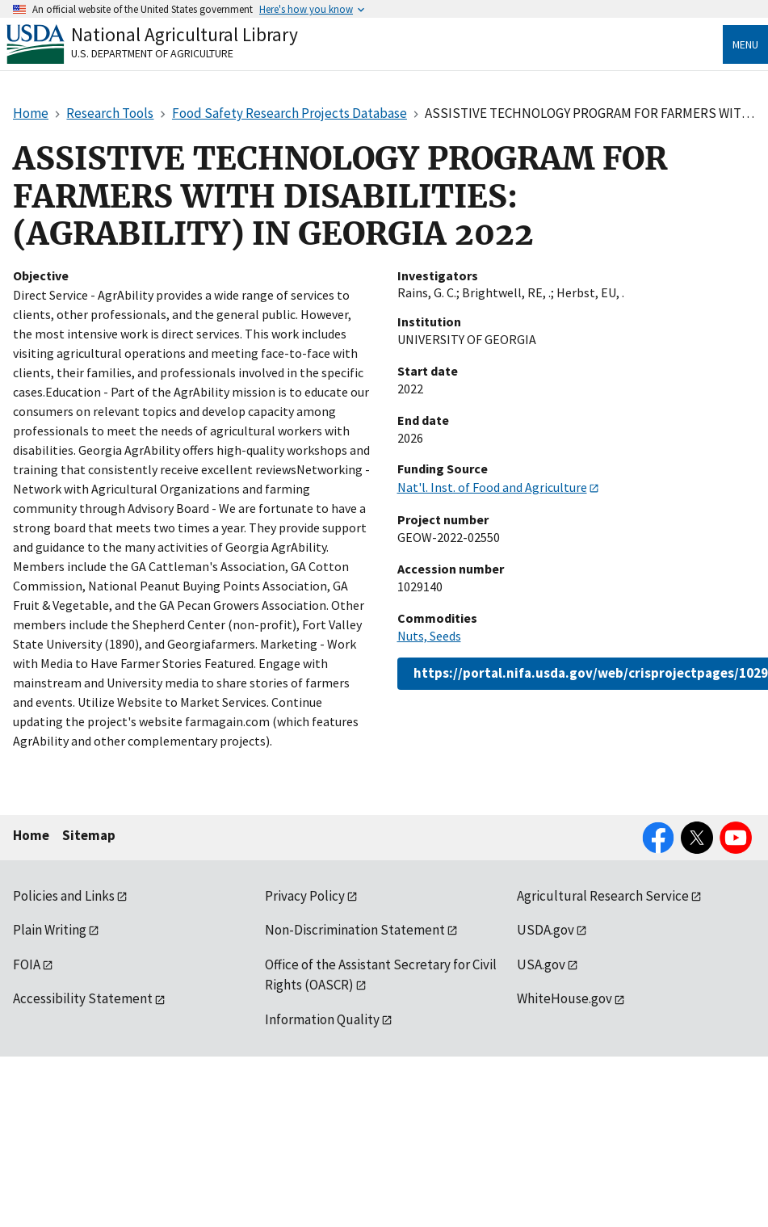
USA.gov (541, 964)
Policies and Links (64, 896)
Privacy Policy (305, 896)
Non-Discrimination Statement (355, 930)
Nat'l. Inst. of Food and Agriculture (492, 487)
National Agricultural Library (184, 34)
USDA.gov (545, 930)
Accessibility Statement (83, 998)
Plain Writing (49, 930)
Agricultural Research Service (603, 896)
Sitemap (88, 835)
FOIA (26, 964)
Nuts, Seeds (429, 636)
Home (31, 835)
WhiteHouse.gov (564, 998)
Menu (745, 44)
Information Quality (322, 1019)
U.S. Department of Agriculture (152, 53)
